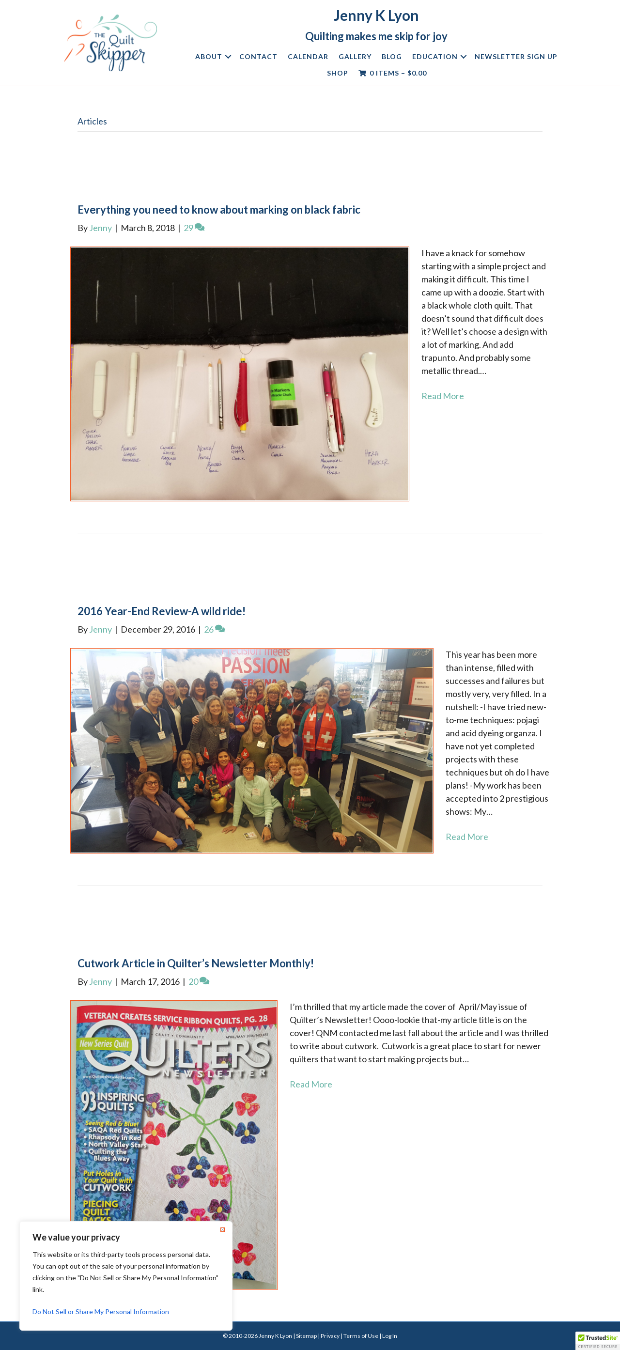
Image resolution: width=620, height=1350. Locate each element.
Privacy (330, 1335)
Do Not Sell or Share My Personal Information (100, 1311)
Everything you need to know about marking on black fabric (219, 209)
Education (435, 56)
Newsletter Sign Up (516, 56)
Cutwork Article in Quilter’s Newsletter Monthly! (196, 963)
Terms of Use (360, 1335)
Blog (392, 56)
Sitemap (306, 1335)
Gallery (355, 56)
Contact (258, 56)
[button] (228, 56)
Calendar (308, 56)
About (208, 56)
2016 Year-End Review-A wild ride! (162, 611)
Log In (389, 1335)
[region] (125, 1276)
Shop (337, 73)
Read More (442, 395)
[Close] (222, 1229)
